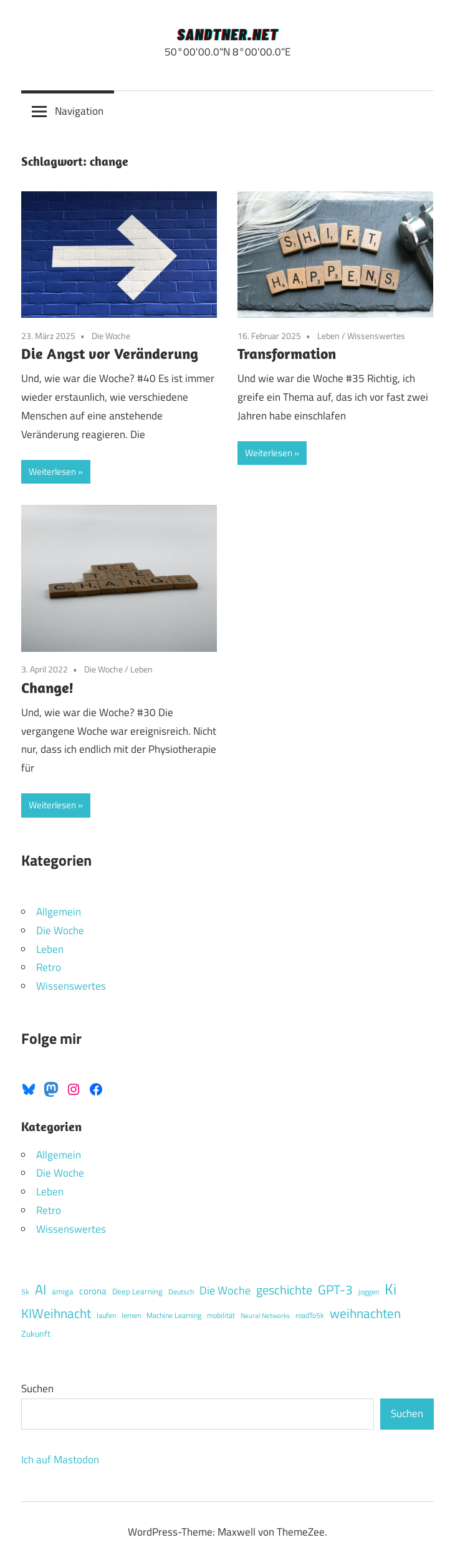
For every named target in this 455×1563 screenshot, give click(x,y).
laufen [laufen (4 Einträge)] (106, 1315)
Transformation (286, 353)
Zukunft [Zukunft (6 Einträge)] (35, 1333)
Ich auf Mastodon (60, 1459)
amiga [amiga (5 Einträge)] (63, 1291)
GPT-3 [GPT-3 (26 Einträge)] (335, 1289)
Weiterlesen (52, 471)
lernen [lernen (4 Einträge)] (131, 1315)
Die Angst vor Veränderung (109, 353)
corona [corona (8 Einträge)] (93, 1291)
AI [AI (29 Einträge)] (40, 1289)
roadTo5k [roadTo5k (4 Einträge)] (309, 1315)
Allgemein (58, 912)
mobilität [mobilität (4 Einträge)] (221, 1315)
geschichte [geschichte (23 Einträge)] (284, 1289)
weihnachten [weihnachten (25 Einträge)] (365, 1313)
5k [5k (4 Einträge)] (25, 1292)
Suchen (37, 1388)
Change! (47, 687)
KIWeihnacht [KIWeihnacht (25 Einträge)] (56, 1313)
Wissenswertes (376, 335)
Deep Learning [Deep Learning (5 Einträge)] (137, 1291)
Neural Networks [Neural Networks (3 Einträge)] (265, 1316)
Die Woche (111, 335)
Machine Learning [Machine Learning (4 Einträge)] (173, 1315)
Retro (48, 967)
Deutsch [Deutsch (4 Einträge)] (181, 1292)
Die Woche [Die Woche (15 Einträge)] (225, 1290)
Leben (328, 335)
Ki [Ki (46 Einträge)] (390, 1289)
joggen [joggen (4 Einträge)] (368, 1292)
